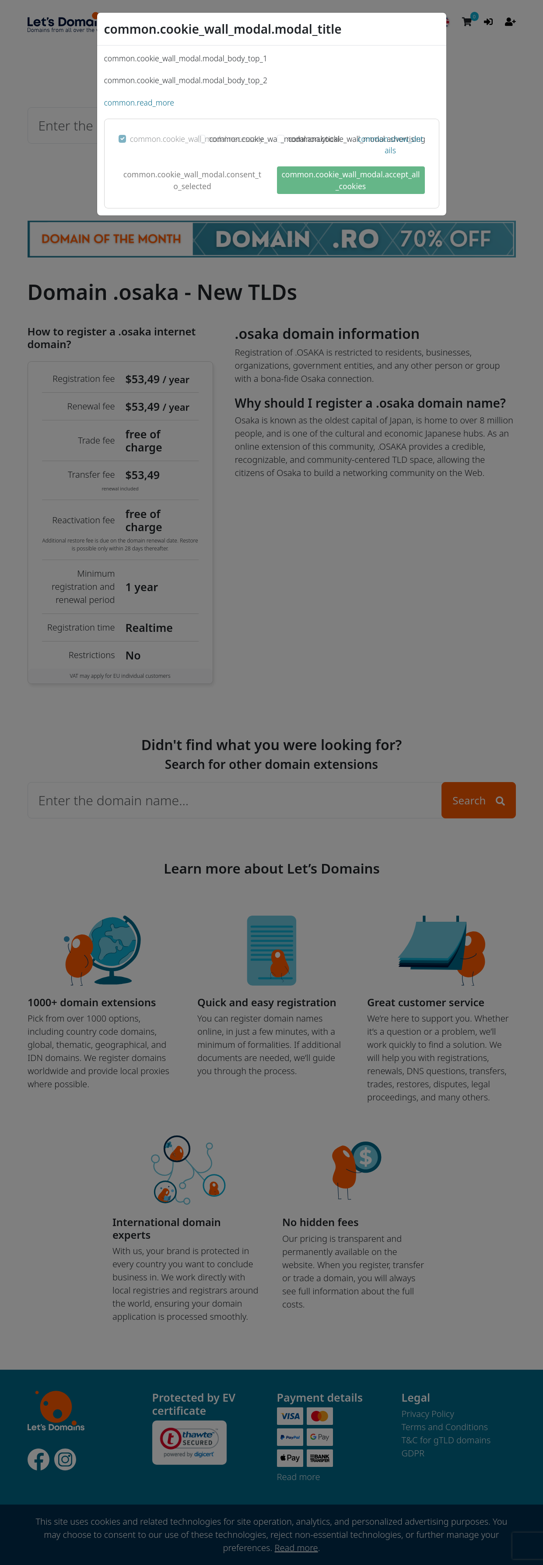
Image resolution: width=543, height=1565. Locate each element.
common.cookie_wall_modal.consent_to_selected (192, 180)
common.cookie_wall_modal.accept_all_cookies (350, 180)
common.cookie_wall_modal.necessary (196, 139)
